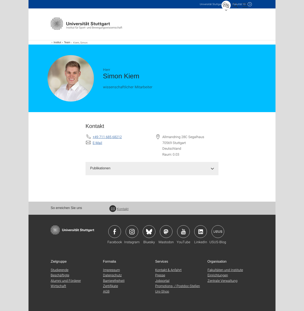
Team (67, 42)
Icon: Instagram (132, 231)
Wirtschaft (58, 286)
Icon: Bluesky (149, 231)
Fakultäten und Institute (225, 270)
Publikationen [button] (100, 168)
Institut (57, 42)
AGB (106, 291)
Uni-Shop (162, 291)
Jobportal (162, 280)
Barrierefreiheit (114, 280)
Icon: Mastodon (166, 231)
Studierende (59, 270)
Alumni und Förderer (66, 280)
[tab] (152, 168)
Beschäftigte (60, 275)
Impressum (111, 270)
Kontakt (119, 208)
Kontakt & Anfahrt (168, 270)
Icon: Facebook (114, 231)
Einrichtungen (218, 275)
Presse (160, 275)
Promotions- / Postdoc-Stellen (177, 286)
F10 (239, 4)
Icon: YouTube (183, 231)
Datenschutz (112, 275)
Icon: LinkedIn (200, 231)
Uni (211, 4)
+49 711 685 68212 (107, 136)
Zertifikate (110, 286)
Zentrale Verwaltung (223, 280)
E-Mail (97, 142)
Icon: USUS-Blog (218, 231)
